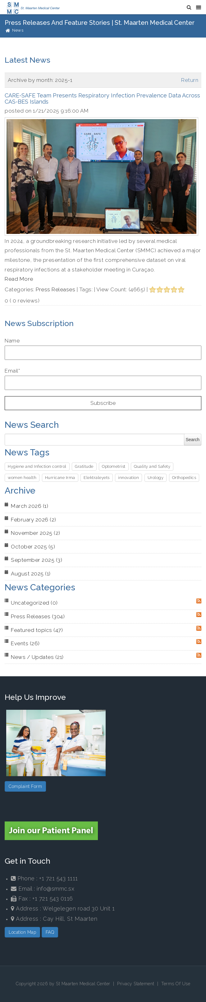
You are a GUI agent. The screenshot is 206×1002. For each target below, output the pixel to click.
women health (22, 477)
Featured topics (37, 630)
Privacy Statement (135, 983)
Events (25, 643)
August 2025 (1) (31, 573)
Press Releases (55, 289)
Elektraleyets (97, 477)
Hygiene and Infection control (37, 466)
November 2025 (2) (35, 533)
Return (189, 80)
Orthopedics (184, 477)
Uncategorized (34, 603)
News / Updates (37, 657)
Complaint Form (25, 786)
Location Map (22, 932)
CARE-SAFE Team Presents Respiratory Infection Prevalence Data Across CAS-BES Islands (102, 98)
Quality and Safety (152, 466)
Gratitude (84, 466)
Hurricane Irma (60, 477)
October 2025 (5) (33, 546)
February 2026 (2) (33, 520)
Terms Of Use (175, 983)
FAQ (50, 932)
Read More (19, 279)
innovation (128, 477)
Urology (156, 477)
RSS (198, 600)
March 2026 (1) (29, 506)
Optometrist (114, 466)
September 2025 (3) (36, 560)
